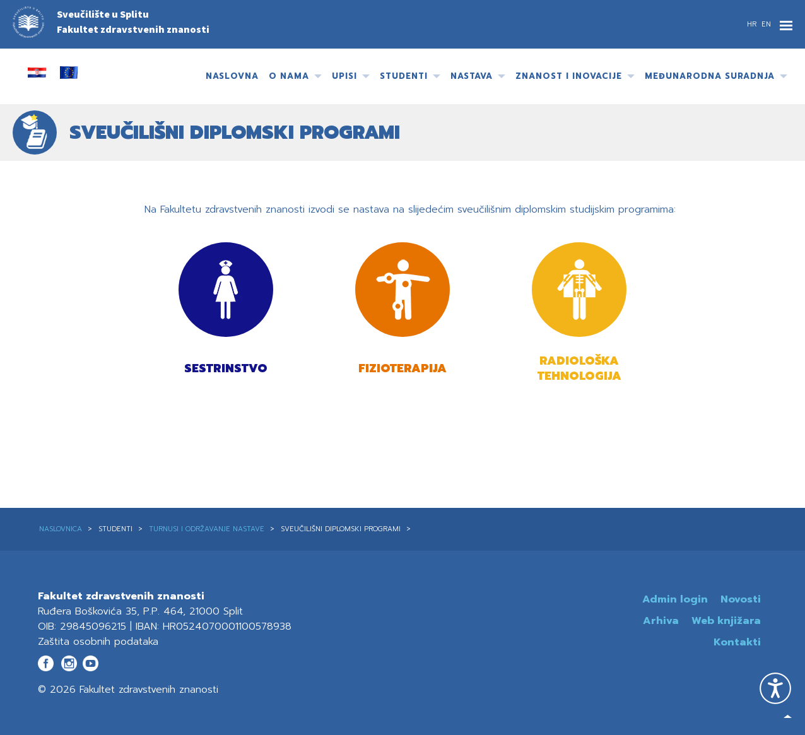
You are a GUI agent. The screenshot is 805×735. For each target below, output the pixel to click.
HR (753, 24)
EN (766, 24)
